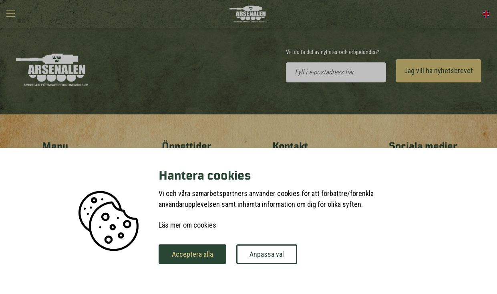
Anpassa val (267, 254)
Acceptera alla (192, 254)
